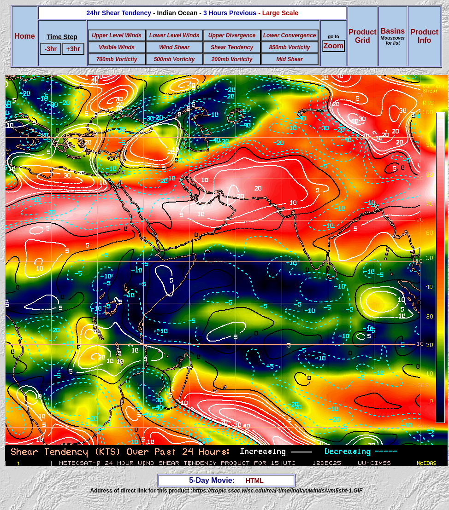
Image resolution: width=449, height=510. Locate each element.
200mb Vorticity (232, 59)
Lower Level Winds (174, 35)
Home (24, 36)
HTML (255, 480)
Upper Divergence (232, 35)
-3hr (51, 48)
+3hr (73, 48)
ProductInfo (424, 36)
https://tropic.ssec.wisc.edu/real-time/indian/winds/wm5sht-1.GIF (278, 490)
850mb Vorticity (289, 47)
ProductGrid (362, 36)
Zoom (334, 46)
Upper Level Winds (117, 35)
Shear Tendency (232, 47)
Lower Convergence (289, 35)
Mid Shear (289, 59)
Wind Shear (174, 47)
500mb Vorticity (174, 59)
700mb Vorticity (116, 59)
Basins (393, 36)
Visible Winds (116, 47)
